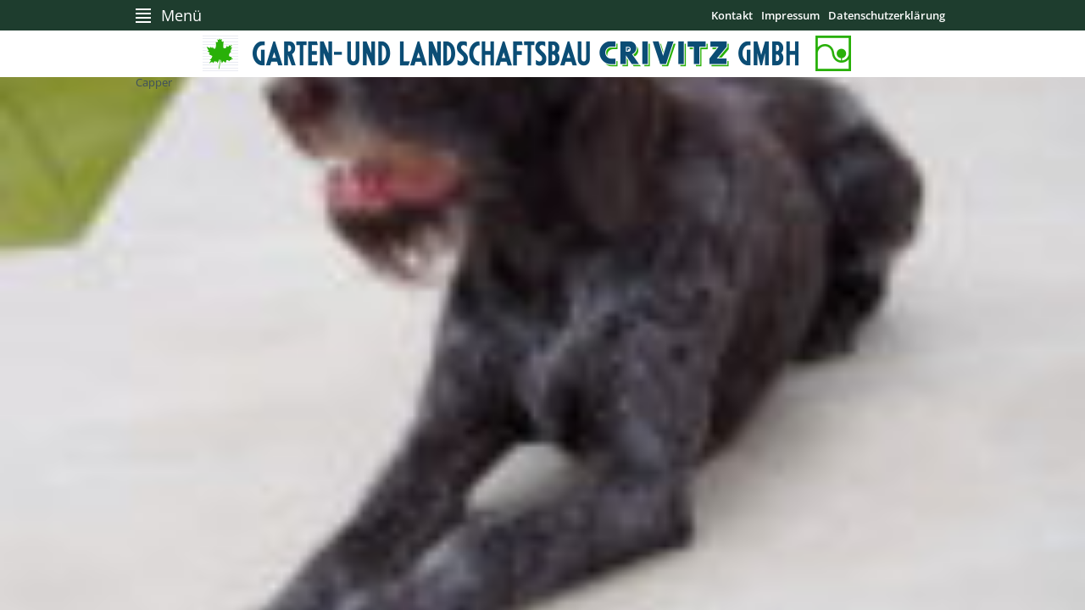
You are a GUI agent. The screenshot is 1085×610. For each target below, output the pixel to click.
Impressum (790, 15)
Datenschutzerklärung (886, 15)
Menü (181, 15)
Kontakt (732, 15)
